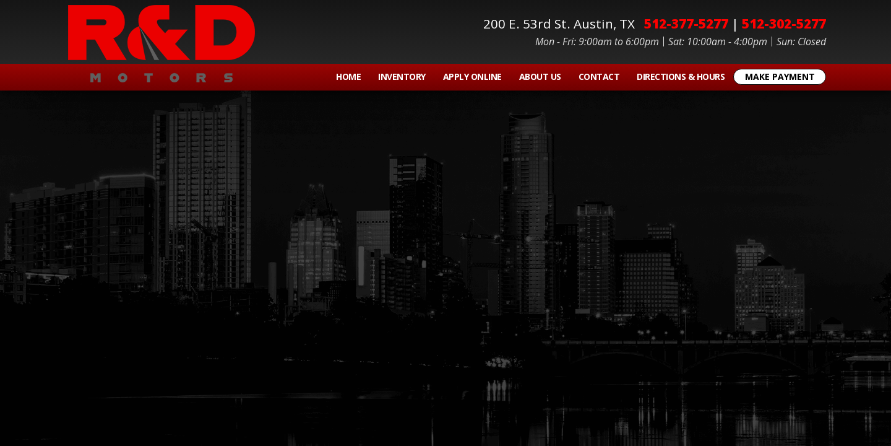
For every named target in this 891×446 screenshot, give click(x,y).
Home (348, 76)
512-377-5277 (686, 23)
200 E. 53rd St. (562, 23)
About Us (540, 76)
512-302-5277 (784, 23)
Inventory (402, 76)
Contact (599, 76)
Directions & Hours (681, 76)
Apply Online (472, 76)
